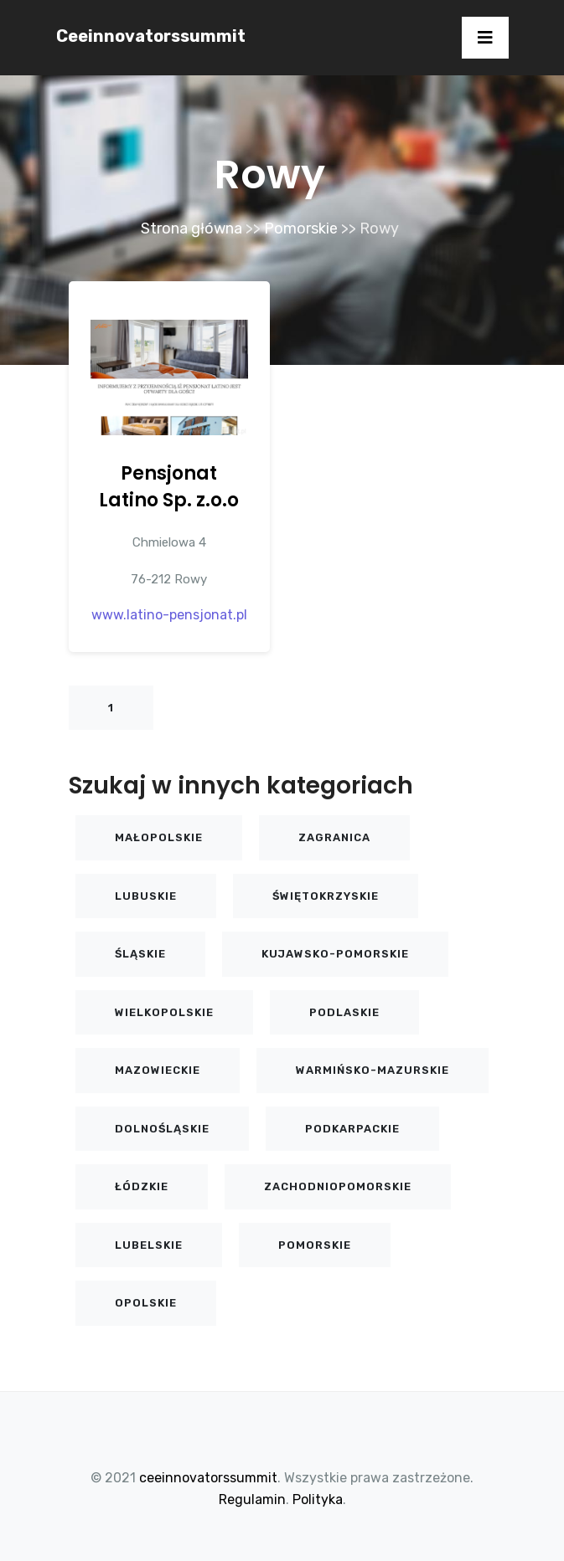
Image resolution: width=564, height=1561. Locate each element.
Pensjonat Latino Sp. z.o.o (169, 486)
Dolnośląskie (162, 1128)
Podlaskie (344, 1012)
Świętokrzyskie (325, 896)
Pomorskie (301, 228)
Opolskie (146, 1303)
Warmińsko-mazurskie (372, 1070)
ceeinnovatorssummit (151, 36)
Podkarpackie (352, 1128)
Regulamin (252, 1499)
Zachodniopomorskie (337, 1186)
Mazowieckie (157, 1070)
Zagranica (334, 837)
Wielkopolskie (164, 1012)
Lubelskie (149, 1245)
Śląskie (140, 953)
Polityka (317, 1499)
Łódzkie (141, 1186)
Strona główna (191, 228)
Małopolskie (159, 837)
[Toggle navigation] (485, 38)
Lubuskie (146, 896)
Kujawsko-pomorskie (335, 953)
